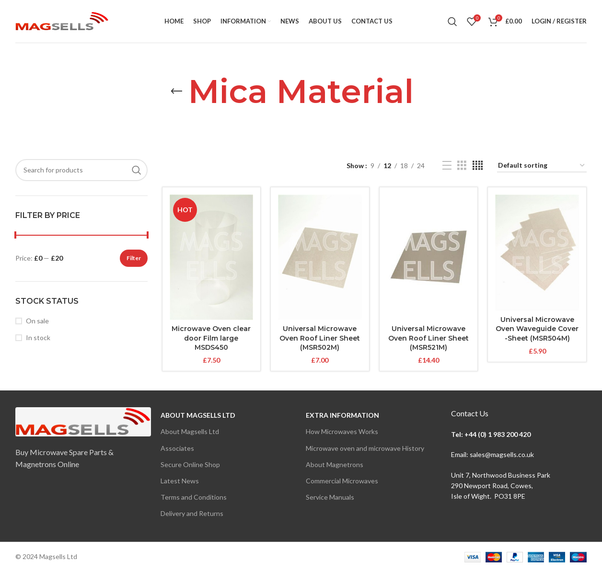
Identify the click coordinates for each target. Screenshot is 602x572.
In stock (38, 337)
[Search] (452, 21)
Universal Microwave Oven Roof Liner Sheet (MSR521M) (428, 338)
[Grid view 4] (478, 166)
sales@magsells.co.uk (502, 454)
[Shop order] (542, 166)
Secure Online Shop (190, 464)
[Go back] (176, 91)
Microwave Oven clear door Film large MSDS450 (211, 338)
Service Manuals (330, 497)
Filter (134, 258)
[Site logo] (62, 20)
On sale (37, 321)
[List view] (447, 166)
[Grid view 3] (461, 166)
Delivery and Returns (192, 513)
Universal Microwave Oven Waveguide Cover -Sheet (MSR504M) (537, 329)
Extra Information (342, 415)
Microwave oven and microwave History (365, 448)
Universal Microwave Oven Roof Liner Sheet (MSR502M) (319, 338)
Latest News (180, 481)
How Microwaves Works (342, 431)
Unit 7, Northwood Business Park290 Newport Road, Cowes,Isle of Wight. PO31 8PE (500, 486)
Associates (177, 448)
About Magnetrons (334, 464)
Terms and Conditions (194, 497)
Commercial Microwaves (342, 481)
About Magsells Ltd (198, 415)
